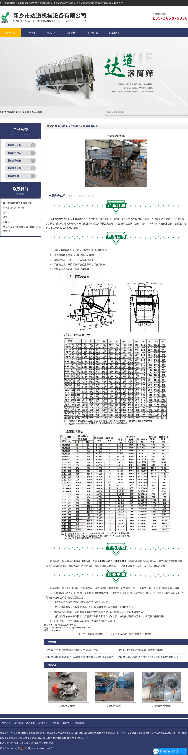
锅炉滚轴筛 (47, 3)
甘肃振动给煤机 (95, 634)
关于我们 (18, 723)
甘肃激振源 (13, 176)
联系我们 (67, 723)
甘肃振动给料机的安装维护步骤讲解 (140, 650)
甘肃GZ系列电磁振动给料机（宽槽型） (134, 634)
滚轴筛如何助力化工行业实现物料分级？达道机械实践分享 (79, 657)
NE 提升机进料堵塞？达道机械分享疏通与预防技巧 (148, 657)
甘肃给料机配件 (114, 706)
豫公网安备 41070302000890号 (36, 748)
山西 (31, 743)
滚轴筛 (40, 112)
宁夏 (41, 743)
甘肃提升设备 (14, 160)
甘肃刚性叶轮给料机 (161, 706)
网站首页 (63, 126)
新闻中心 (42, 723)
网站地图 (79, 723)
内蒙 (26, 743)
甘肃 (21, 743)
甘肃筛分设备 (14, 145)
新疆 (16, 743)
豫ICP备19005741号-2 (77, 738)
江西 (51, 743)
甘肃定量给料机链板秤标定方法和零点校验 (71, 650)
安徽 (46, 743)
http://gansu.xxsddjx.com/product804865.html (70, 627)
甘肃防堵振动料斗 (67, 706)
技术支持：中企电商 (10, 748)
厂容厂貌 (55, 723)
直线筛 (33, 112)
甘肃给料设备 (14, 153)
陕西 (36, 743)
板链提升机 (24, 112)
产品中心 (75, 126)
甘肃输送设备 (14, 168)
